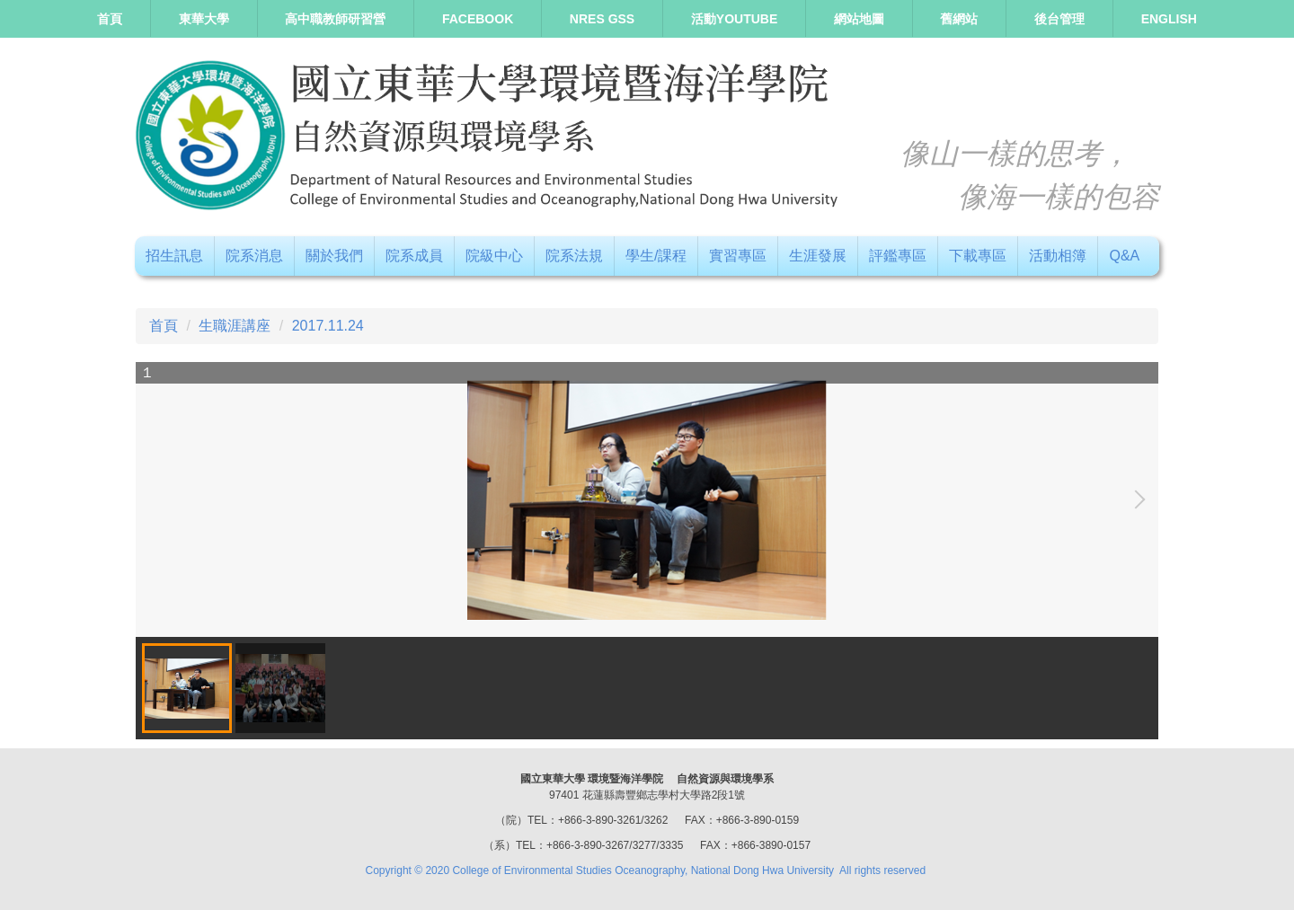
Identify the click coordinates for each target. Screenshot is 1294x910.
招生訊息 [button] (174, 255)
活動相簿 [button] (1057, 255)
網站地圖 (859, 19)
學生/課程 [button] (656, 255)
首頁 (109, 19)
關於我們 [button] (334, 255)
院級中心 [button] (494, 255)
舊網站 (959, 19)
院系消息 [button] (254, 255)
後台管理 (1059, 19)
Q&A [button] (1124, 255)
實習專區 (738, 255)
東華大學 (204, 19)
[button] (1135, 499)
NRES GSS (602, 19)
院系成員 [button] (414, 255)
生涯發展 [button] (817, 255)
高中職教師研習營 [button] (335, 19)
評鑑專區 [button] (897, 255)
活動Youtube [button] (734, 19)
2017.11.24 (328, 325)
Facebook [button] (477, 19)
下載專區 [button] (977, 255)
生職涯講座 (234, 325)
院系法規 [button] (574, 255)
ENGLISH (1169, 19)
